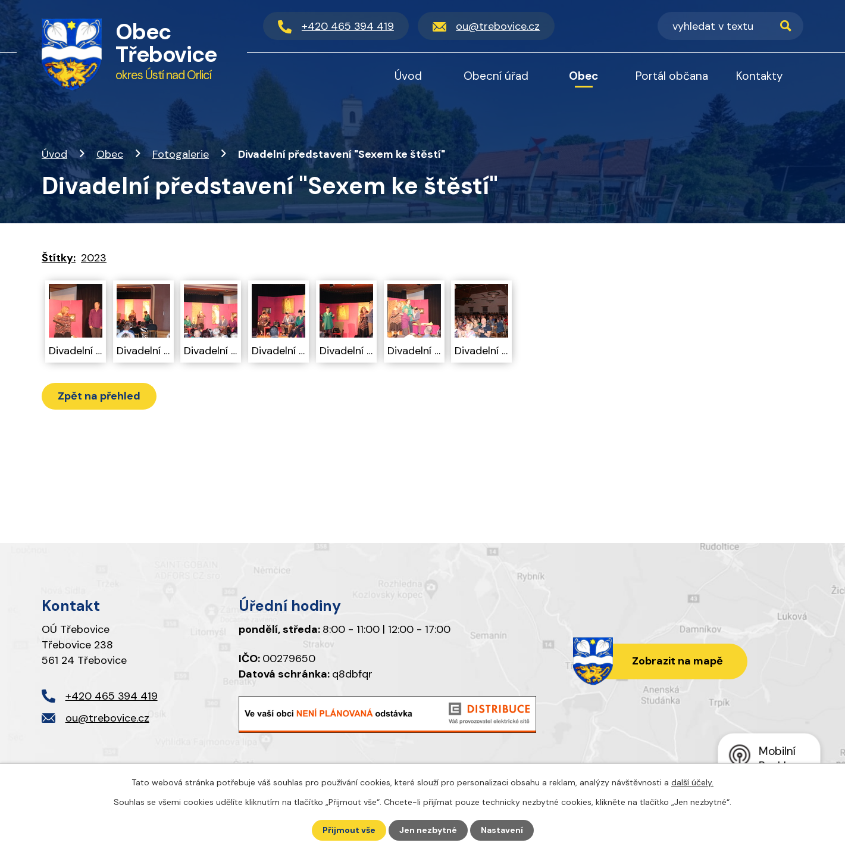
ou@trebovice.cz (107, 718)
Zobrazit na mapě (677, 661)
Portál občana (672, 75)
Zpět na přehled (99, 396)
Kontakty (759, 75)
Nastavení (502, 830)
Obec (109, 154)
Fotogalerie (180, 154)
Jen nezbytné (428, 830)
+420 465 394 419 (111, 696)
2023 (94, 258)
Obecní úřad (496, 75)
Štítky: (59, 258)
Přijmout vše (349, 830)
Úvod (54, 154)
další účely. (692, 782)
